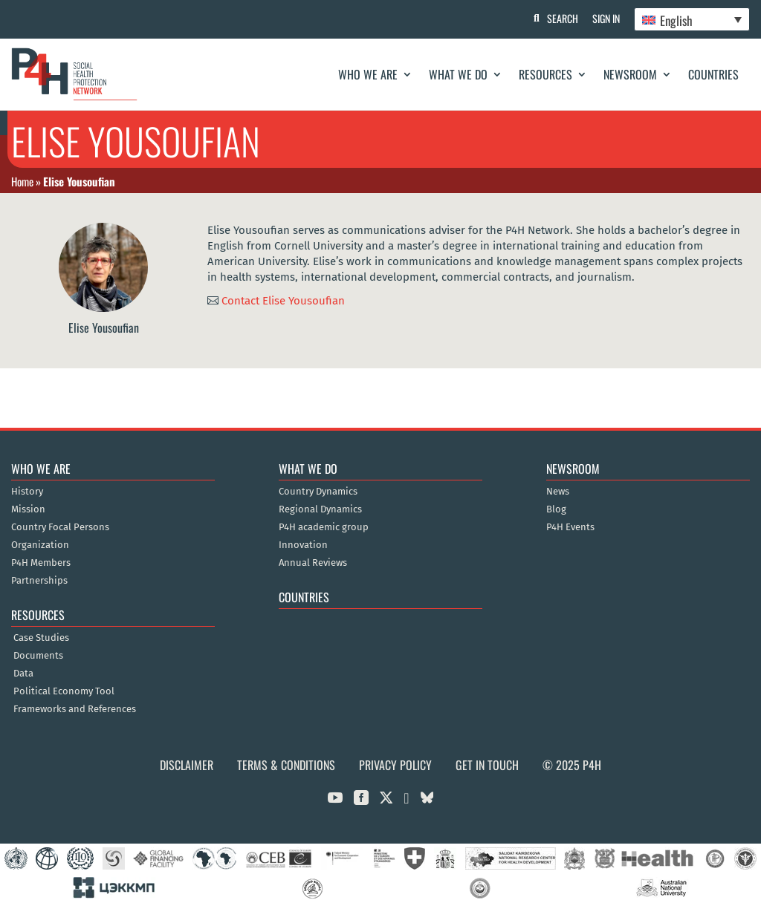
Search (561, 18)
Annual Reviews (313, 563)
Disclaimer (186, 765)
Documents (38, 656)
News (557, 491)
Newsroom (630, 74)
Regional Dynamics (320, 509)
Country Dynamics (318, 491)
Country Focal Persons (60, 527)
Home (22, 181)
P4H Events (570, 527)
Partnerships (39, 581)
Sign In (605, 18)
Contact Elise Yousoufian (283, 300)
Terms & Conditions (286, 765)
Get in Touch (487, 765)
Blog (556, 509)
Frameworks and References (74, 709)
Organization (40, 545)
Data (23, 673)
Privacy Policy (395, 765)
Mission (28, 509)
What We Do (458, 74)
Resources (545, 74)
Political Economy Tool (63, 691)
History (27, 491)
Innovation (303, 545)
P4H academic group (324, 527)
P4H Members (41, 563)
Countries (713, 74)
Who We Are (368, 74)
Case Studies (41, 638)
